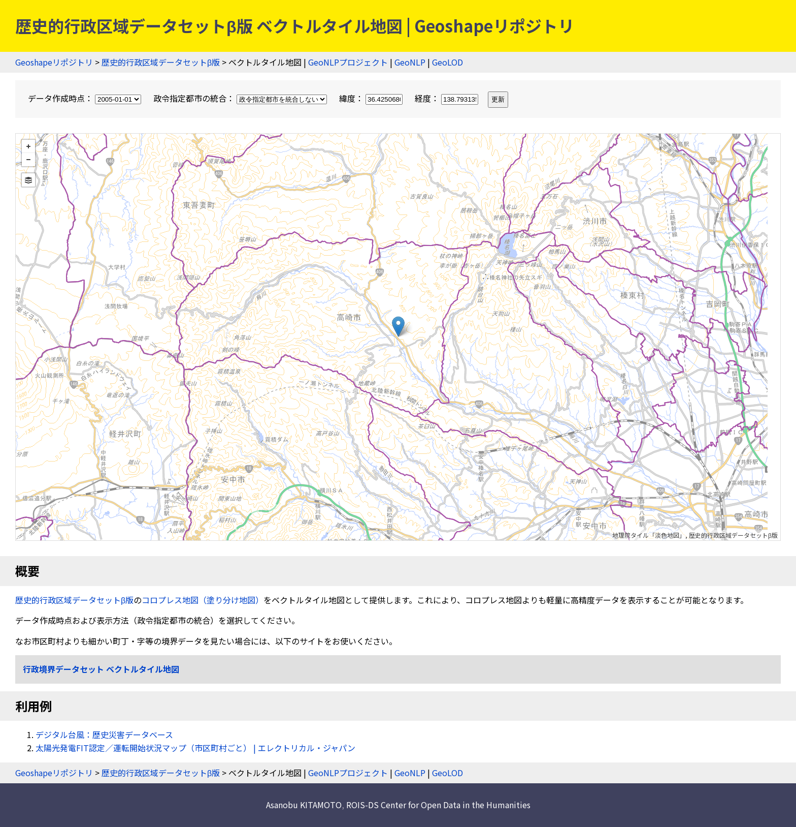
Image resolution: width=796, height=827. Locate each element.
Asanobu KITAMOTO (304, 805)
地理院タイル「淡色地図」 (648, 535)
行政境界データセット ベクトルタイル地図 (101, 669)
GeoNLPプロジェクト (348, 62)
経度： (447, 98)
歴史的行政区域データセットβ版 (161, 62)
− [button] (28, 159)
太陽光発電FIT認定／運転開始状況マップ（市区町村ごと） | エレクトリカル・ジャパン (195, 748)
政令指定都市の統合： (241, 98)
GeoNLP (409, 62)
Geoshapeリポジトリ (54, 62)
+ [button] (28, 146)
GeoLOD (447, 62)
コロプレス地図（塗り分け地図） (202, 600)
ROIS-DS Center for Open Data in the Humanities (438, 805)
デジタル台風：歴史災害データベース (104, 734)
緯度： (372, 98)
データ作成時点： (85, 98)
